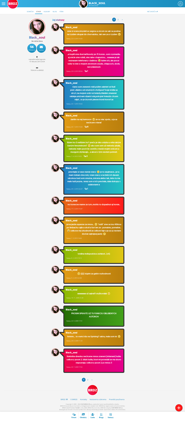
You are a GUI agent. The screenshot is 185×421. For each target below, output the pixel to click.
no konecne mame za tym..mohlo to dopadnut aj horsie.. (94, 204)
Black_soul (97, 4)
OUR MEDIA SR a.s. (86, 404)
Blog (55, 12)
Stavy (38, 12)
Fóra (62, 12)
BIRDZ (92, 390)
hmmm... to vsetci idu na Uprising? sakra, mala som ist (93, 336)
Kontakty (83, 399)
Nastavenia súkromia (98, 399)
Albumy (47, 12)
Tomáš (77, 408)
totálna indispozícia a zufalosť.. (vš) (94, 253)
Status (68, 39)
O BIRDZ (73, 399)
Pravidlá (116, 399)
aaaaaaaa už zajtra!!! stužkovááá (93, 293)
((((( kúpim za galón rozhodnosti (94, 273)
